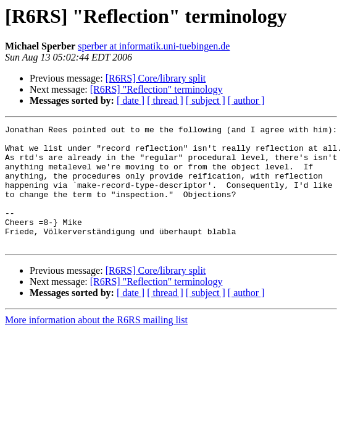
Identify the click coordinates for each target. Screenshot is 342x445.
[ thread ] (165, 100)
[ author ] (246, 100)
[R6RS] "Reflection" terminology (156, 89)
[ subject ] (205, 100)
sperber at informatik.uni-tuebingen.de (154, 46)
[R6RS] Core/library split (156, 78)
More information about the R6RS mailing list (96, 344)
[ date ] (130, 100)
